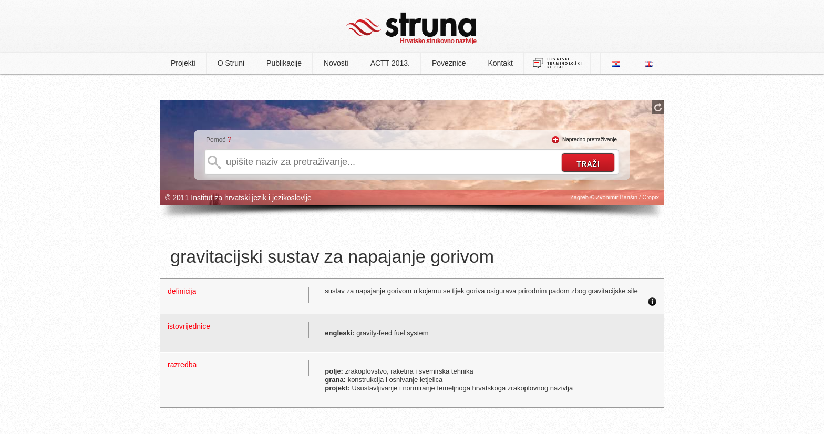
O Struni (231, 63)
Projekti (183, 63)
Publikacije (284, 63)
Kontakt (500, 63)
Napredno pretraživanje (589, 139)
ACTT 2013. (390, 63)
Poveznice (449, 63)
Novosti (336, 63)
